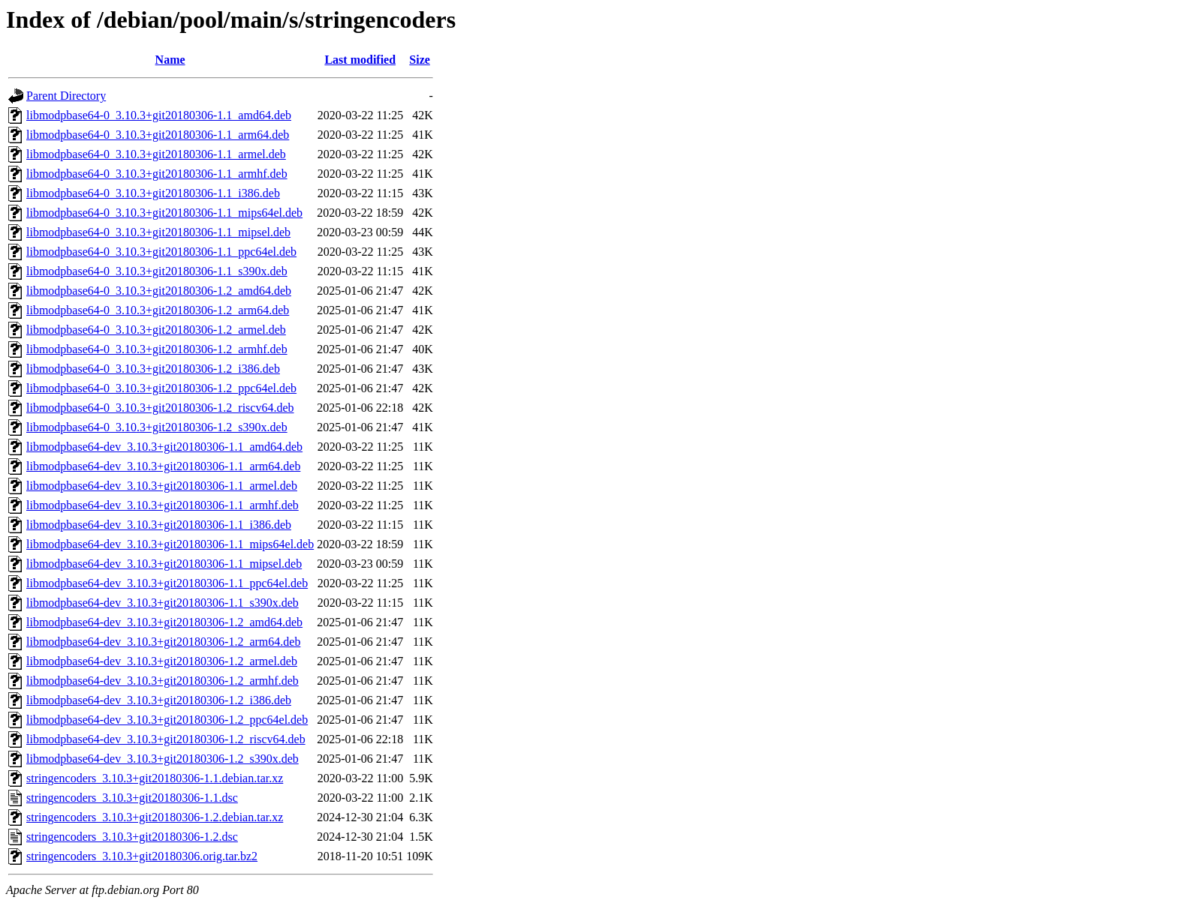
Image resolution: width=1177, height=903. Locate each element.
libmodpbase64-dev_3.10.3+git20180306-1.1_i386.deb (158, 524)
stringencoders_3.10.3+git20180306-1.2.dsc (132, 836)
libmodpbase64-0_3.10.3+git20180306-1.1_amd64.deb (158, 115)
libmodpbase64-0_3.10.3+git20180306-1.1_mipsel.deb (158, 232)
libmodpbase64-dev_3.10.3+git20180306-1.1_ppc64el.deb (167, 583)
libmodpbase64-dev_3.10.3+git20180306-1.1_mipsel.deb (164, 563)
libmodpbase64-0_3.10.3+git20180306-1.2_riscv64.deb (160, 407)
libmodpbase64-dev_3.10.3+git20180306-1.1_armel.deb (161, 485)
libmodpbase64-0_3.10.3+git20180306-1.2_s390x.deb (156, 427)
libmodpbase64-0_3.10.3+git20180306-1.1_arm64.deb (157, 134)
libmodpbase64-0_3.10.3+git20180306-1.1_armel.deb (156, 154)
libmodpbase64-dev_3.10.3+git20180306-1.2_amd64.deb (164, 622)
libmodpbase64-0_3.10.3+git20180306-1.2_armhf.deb (156, 349)
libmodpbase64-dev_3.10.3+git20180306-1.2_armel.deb (161, 661)
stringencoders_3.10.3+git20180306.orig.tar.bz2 (141, 856)
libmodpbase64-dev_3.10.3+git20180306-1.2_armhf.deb (162, 680)
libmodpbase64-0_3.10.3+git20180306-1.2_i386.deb (153, 368)
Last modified (360, 59)
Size (419, 59)
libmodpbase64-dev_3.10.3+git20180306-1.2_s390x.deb (162, 758)
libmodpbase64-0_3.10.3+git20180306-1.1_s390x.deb (156, 271)
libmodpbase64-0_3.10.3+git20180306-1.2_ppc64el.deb (161, 388)
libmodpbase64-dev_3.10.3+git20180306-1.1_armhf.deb (162, 505)
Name (170, 59)
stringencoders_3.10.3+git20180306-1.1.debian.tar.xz (154, 778)
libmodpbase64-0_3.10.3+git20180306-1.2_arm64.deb (157, 310)
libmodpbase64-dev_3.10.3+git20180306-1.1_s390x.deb (162, 602)
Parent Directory (66, 95)
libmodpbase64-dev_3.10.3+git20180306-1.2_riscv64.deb (166, 739)
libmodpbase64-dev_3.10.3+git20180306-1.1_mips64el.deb (170, 544)
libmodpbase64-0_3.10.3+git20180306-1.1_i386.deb (153, 193)
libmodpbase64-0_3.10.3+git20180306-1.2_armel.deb (156, 329)
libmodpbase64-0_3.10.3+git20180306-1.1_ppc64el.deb (161, 251)
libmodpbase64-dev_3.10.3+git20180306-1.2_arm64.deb (163, 641)
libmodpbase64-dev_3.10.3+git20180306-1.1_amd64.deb (164, 446)
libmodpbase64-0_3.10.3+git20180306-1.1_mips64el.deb (164, 212)
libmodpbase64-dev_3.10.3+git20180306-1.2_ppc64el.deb (167, 719)
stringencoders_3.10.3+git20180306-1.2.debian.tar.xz (154, 817)
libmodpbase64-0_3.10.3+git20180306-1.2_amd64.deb (158, 290)
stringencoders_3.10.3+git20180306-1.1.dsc (132, 797)
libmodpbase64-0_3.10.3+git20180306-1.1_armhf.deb (156, 173)
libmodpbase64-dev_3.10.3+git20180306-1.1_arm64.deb (163, 466)
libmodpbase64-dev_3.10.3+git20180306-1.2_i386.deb (158, 700)
